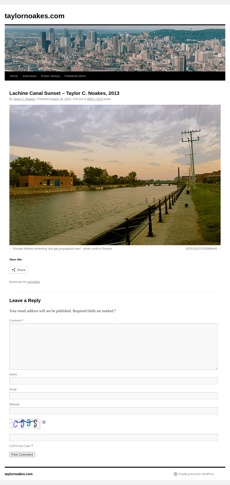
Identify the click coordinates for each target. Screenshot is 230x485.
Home (14, 76)
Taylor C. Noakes (24, 99)
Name (13, 374)
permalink (33, 282)
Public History (50, 76)
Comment (16, 320)
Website (14, 404)
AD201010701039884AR (201, 248)
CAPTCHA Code (19, 446)
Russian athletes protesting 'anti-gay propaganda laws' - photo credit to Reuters (62, 248)
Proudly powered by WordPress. (196, 474)
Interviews (30, 76)
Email (12, 389)
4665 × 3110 (95, 99)
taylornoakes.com (35, 16)
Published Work (75, 76)
